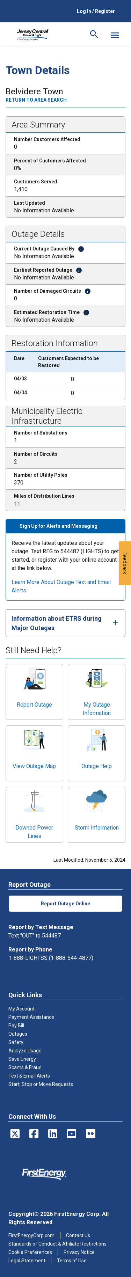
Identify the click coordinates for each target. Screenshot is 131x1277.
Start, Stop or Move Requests (40, 1084)
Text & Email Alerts (29, 1076)
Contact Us (78, 1235)
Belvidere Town (34, 91)
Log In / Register (96, 11)
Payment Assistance (31, 1017)
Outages (17, 1034)
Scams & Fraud (25, 1067)
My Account (21, 1009)
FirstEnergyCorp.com (31, 1235)
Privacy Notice (79, 1252)
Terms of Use (72, 1260)
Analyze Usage (25, 1050)
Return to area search (36, 100)
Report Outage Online (65, 903)
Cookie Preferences (30, 1252)
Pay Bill (16, 1025)
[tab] (65, 623)
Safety (15, 1042)
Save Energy (22, 1059)
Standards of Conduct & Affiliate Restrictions (57, 1244)
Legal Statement (26, 1260)
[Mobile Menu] (115, 35)
